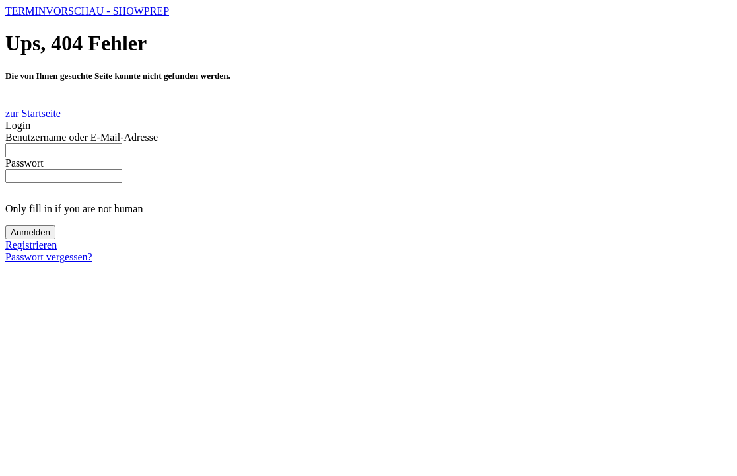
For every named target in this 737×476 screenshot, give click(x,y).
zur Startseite (33, 113)
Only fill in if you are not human (74, 208)
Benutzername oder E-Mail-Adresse (81, 137)
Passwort (24, 163)
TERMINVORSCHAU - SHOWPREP (87, 11)
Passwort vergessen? (48, 256)
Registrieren (31, 245)
